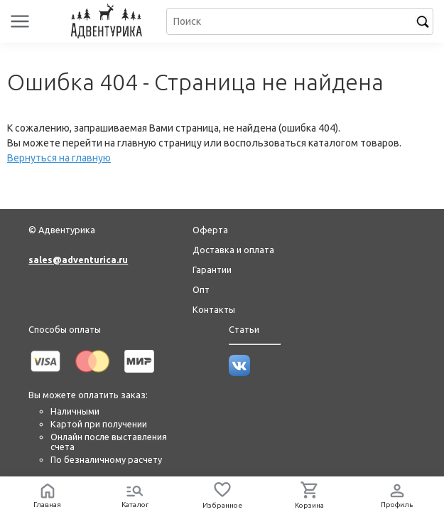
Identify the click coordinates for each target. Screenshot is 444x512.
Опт (201, 289)
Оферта (210, 230)
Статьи (244, 329)
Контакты (214, 309)
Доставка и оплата (233, 250)
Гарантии (212, 269)
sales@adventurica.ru (78, 260)
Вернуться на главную (59, 158)
